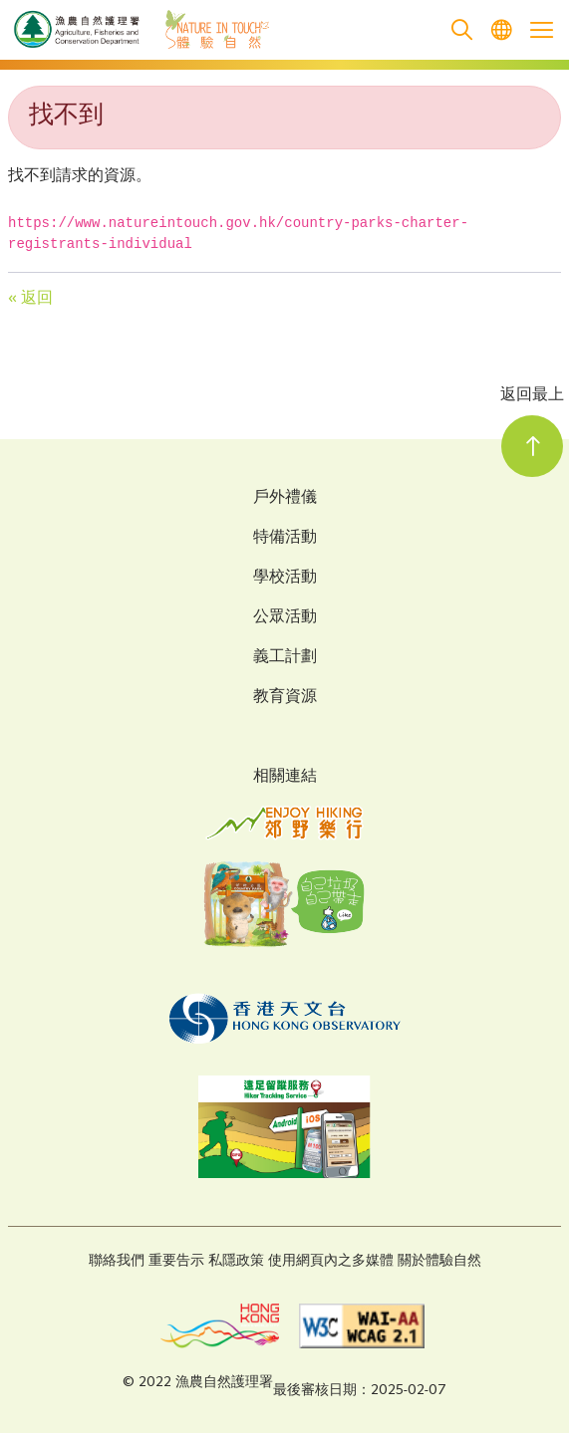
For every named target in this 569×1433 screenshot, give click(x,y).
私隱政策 (236, 1261)
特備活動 (285, 539)
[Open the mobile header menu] (541, 30)
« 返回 (30, 299)
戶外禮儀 (285, 499)
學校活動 (285, 579)
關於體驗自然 (439, 1261)
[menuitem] (501, 30)
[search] (461, 30)
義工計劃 (285, 658)
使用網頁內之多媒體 (331, 1261)
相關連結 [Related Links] (285, 777)
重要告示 (176, 1261)
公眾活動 (285, 618)
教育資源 (285, 698)
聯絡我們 (116, 1261)
